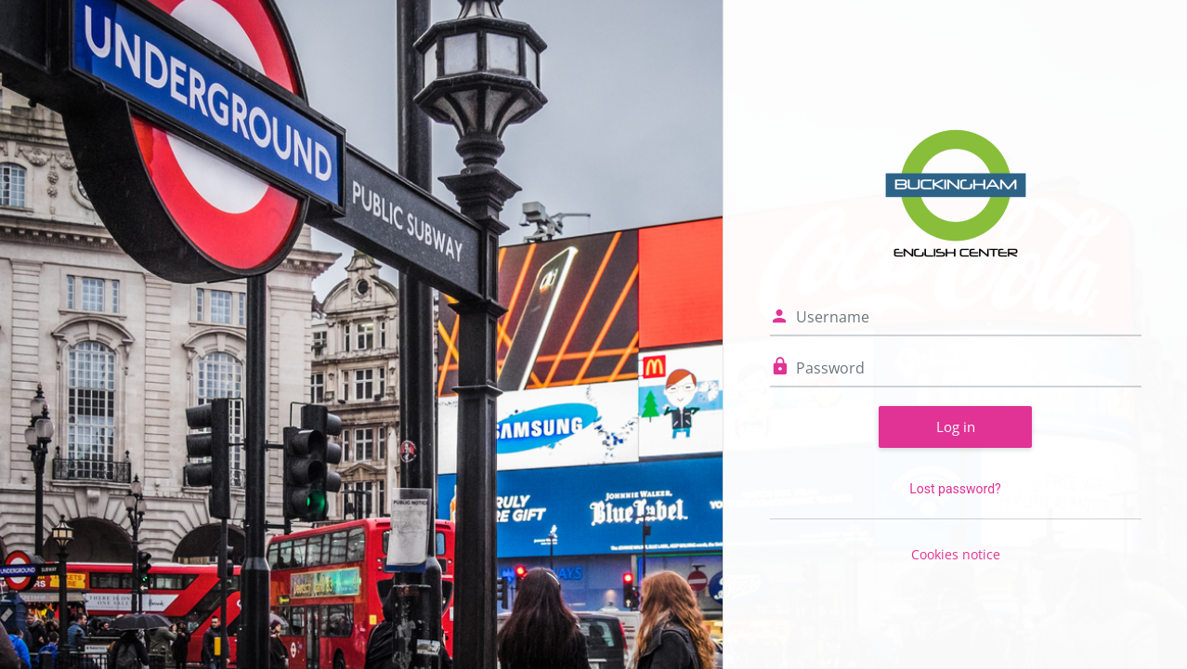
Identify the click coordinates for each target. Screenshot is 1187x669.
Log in (955, 426)
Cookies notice (955, 554)
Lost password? (954, 488)
